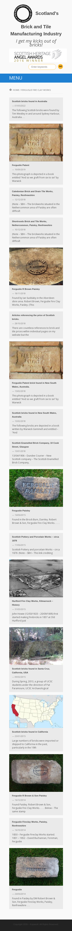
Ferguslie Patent (20, 165)
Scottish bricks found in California (30, 732)
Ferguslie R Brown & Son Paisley (29, 796)
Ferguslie (17, 889)
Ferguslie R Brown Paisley (26, 289)
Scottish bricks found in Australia (29, 101)
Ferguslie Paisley (21, 510)
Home (14, 90)
